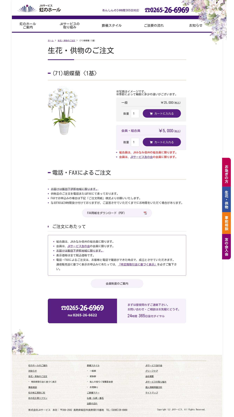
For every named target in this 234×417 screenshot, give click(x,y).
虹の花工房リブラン (37, 398)
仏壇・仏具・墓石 (95, 398)
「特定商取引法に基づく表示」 (137, 264)
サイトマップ (151, 393)
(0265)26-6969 (119, 410)
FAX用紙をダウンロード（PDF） (117, 212)
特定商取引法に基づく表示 (43, 382)
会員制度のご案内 (117, 283)
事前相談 (32, 387)
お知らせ (195, 25)
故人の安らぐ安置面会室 (101, 382)
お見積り (94, 387)
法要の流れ (92, 403)
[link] (197, 399)
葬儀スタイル (112, 25)
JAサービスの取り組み (70, 25)
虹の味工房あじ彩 (36, 393)
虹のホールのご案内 (37, 365)
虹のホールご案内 (27, 25)
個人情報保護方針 (153, 387)
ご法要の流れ (154, 25)
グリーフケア (151, 371)
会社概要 (149, 376)
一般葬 (93, 371)
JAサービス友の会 (141, 157)
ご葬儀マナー (93, 393)
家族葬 (93, 376)
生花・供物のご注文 (37, 376)
